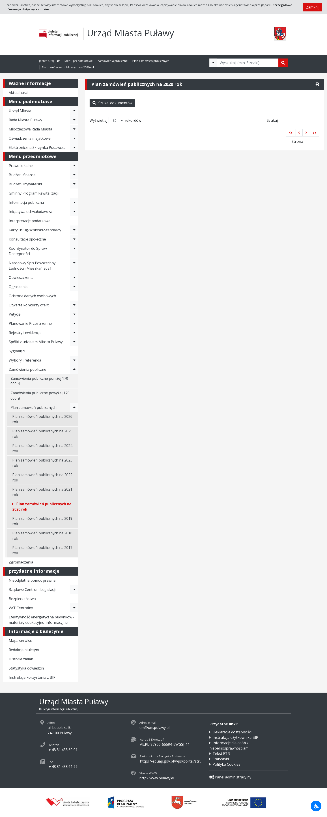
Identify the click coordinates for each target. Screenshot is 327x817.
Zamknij (312, 7)
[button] (290, 133)
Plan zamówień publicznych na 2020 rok (68, 67)
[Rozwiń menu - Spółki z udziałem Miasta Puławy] (74, 341)
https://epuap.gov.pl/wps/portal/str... (171, 761)
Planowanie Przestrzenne (30, 323)
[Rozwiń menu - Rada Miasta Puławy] (74, 119)
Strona (297, 141)
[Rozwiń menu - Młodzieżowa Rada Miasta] (74, 129)
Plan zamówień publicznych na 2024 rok (42, 448)
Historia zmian (21, 659)
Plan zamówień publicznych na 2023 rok (42, 463)
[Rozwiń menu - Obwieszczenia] (74, 277)
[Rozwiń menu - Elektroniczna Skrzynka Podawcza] (74, 147)
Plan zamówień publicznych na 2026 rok (42, 419)
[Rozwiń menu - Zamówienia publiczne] (74, 369)
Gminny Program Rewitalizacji (33, 193)
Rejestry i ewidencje (25, 332)
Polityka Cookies (226, 764)
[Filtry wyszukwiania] (213, 63)
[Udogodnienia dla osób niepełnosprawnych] (316, 806)
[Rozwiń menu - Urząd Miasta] (74, 110)
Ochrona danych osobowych (32, 295)
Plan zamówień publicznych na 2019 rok (42, 521)
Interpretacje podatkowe (29, 220)
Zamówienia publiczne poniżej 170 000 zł (39, 381)
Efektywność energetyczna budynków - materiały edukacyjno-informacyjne (41, 620)
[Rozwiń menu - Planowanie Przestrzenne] (74, 323)
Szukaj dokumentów (112, 102)
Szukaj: (293, 120)
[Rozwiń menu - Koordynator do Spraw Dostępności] (74, 251)
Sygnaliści (17, 351)
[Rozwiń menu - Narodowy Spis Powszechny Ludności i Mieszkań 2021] (74, 265)
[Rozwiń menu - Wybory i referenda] (74, 360)
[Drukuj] (317, 84)
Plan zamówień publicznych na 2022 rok (42, 477)
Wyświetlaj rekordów (115, 120)
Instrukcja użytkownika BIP (235, 737)
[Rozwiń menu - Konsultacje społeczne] (74, 239)
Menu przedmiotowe (79, 61)
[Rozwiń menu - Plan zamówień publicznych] (74, 407)
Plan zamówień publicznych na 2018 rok (42, 536)
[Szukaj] (283, 63)
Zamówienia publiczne (112, 61)
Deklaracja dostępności (232, 732)
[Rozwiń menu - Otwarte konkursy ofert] (74, 305)
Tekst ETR (221, 753)
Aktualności (18, 92)
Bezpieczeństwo (22, 598)
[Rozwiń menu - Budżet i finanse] (74, 174)
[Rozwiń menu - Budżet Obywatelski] (74, 184)
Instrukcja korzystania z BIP (32, 677)
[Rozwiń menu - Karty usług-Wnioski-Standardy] (74, 229)
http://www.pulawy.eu (157, 778)
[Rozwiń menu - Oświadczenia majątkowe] (74, 138)
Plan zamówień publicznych (150, 61)
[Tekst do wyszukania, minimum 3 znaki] (248, 63)
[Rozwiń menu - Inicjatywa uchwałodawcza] (74, 211)
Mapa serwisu (20, 640)
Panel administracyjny (230, 777)
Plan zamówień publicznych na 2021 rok (42, 492)
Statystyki (221, 758)
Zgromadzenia (21, 562)
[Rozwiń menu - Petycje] (74, 314)
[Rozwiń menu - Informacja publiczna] (74, 202)
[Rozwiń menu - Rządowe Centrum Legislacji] (74, 589)
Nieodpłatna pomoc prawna (32, 580)
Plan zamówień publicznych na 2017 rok (42, 550)
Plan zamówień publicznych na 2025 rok (42, 434)
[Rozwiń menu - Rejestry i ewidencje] (74, 332)
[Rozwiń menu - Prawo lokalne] (74, 165)
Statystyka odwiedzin (26, 668)
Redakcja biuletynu (24, 649)
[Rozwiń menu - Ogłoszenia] (74, 286)
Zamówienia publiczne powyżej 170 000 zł (40, 395)
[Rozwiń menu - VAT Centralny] (74, 607)
